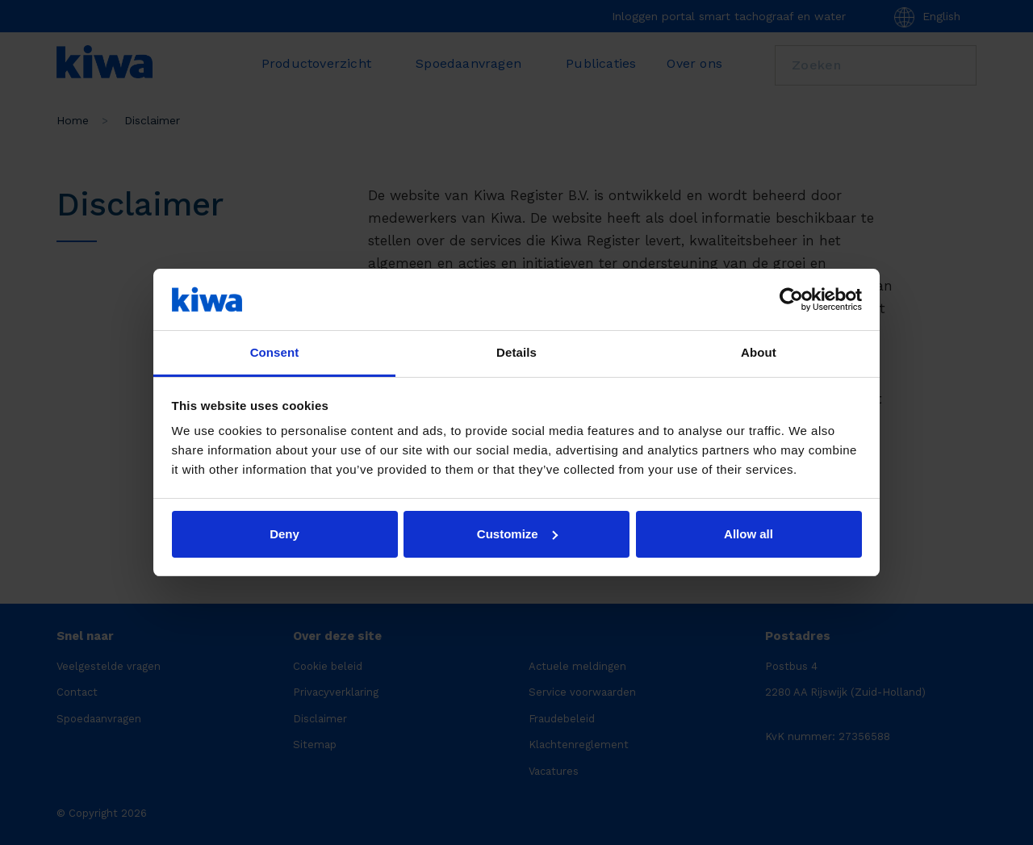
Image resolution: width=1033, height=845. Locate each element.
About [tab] (758, 352)
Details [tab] (516, 352)
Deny (284, 534)
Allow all (748, 534)
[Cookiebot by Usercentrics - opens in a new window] (791, 299)
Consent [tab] (274, 352)
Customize (517, 534)
